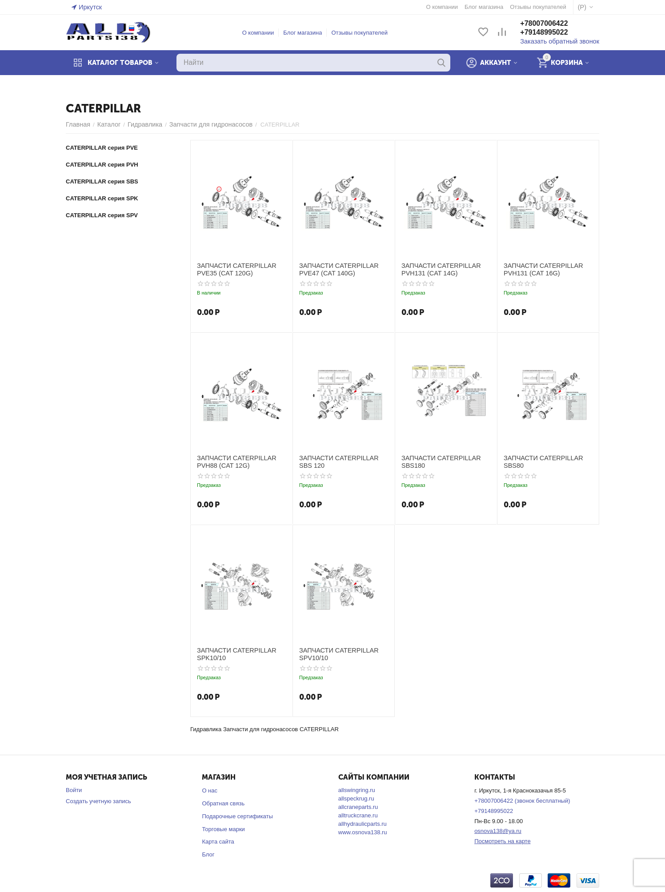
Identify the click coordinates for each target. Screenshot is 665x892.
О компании (262, 32)
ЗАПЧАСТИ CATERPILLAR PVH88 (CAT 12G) (232, 461)
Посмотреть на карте (502, 841)
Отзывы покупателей (363, 32)
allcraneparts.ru (358, 807)
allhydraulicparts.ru (362, 823)
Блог (208, 854)
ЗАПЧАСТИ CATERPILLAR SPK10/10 (232, 654)
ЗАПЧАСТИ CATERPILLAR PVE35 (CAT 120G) (232, 269)
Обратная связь (223, 803)
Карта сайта (218, 841)
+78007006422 (552, 24)
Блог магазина (306, 32)
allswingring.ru (356, 790)
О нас (209, 790)
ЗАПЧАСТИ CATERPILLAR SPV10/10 (335, 654)
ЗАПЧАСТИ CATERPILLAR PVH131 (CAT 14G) (437, 269)
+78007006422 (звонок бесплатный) (522, 800)
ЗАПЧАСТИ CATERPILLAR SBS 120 (341, 461)
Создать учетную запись (98, 801)
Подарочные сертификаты (237, 816)
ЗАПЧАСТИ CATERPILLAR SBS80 (539, 461)
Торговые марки (223, 829)
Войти (74, 790)
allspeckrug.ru (356, 798)
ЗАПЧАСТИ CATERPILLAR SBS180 (437, 461)
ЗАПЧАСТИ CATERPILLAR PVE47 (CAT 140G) (335, 269)
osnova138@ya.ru (497, 831)
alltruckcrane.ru (358, 815)
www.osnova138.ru (362, 832)
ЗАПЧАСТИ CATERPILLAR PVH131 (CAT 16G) (539, 269)
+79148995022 (552, 32)
